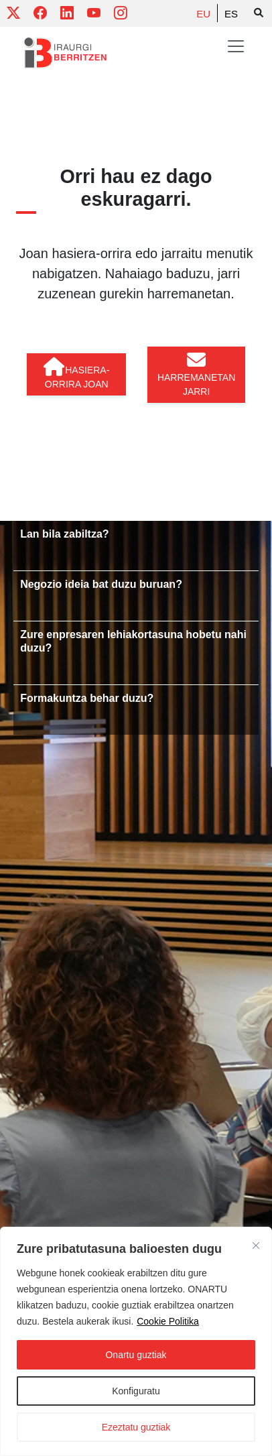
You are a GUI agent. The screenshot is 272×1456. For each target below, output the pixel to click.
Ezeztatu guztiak (136, 1427)
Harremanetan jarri (196, 374)
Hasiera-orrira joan (76, 373)
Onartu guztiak (135, 1354)
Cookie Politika (168, 1321)
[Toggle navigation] (236, 46)
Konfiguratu (136, 1391)
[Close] (256, 1245)
